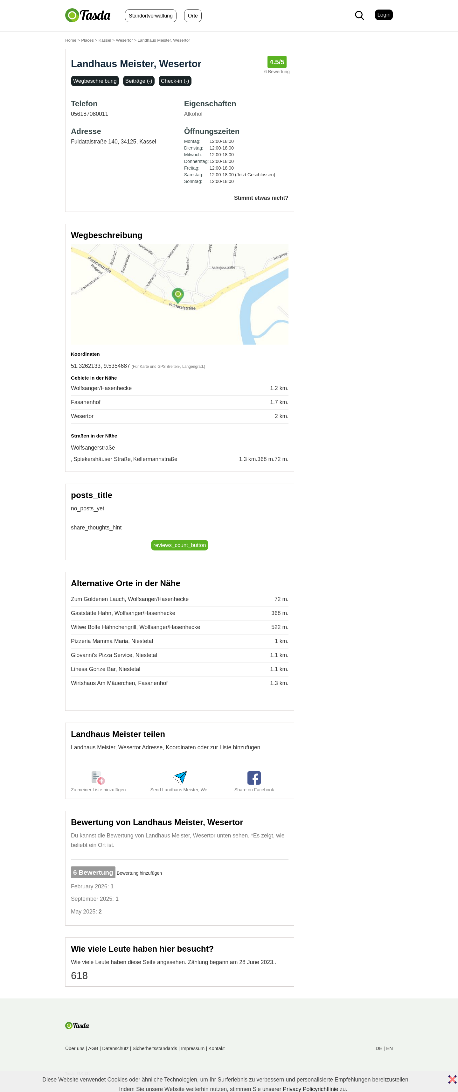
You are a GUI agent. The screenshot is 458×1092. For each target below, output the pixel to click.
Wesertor (124, 40)
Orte (193, 15)
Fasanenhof (86, 402)
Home (70, 40)
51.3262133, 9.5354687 (100, 366)
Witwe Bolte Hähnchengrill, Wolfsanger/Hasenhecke (135, 627)
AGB (93, 1048)
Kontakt (217, 1048)
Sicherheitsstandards (155, 1048)
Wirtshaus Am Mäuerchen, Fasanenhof (119, 683)
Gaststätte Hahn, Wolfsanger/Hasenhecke (123, 613)
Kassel (105, 40)
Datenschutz (115, 1048)
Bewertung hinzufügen (139, 873)
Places (87, 40)
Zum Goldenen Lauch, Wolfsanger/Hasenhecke (130, 599)
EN (389, 1048)
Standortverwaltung (151, 15)
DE (379, 1048)
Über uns (75, 1048)
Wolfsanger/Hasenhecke (101, 388)
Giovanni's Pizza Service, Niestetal (114, 655)
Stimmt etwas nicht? (261, 198)
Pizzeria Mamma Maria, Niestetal (112, 641)
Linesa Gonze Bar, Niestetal (105, 669)
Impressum (193, 1048)
